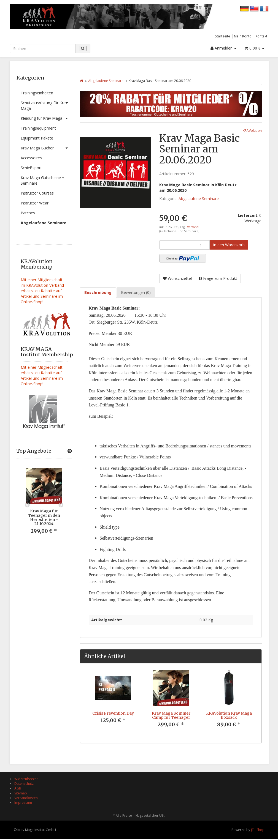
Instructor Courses (37, 193)
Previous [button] (27, 505)
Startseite (222, 36)
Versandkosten (26, 798)
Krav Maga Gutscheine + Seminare (42, 180)
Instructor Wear (34, 203)
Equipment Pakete (37, 138)
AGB (17, 788)
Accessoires (31, 157)
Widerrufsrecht (26, 779)
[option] (44, 505)
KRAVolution (252, 130)
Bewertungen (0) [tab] (136, 292)
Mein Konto (243, 36)
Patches (28, 212)
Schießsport (31, 167)
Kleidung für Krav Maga (46, 118)
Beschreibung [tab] (98, 292)
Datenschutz (24, 783)
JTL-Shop (257, 829)
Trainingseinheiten (37, 92)
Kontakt (261, 36)
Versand (193, 227)
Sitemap (20, 793)
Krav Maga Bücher (46, 148)
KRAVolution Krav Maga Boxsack (229, 715)
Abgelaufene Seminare (43, 222)
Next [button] (61, 505)
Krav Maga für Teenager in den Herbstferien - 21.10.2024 (44, 517)
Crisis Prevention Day (113, 713)
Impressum (23, 802)
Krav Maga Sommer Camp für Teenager (171, 715)
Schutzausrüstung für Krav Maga (46, 104)
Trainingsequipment (38, 128)
